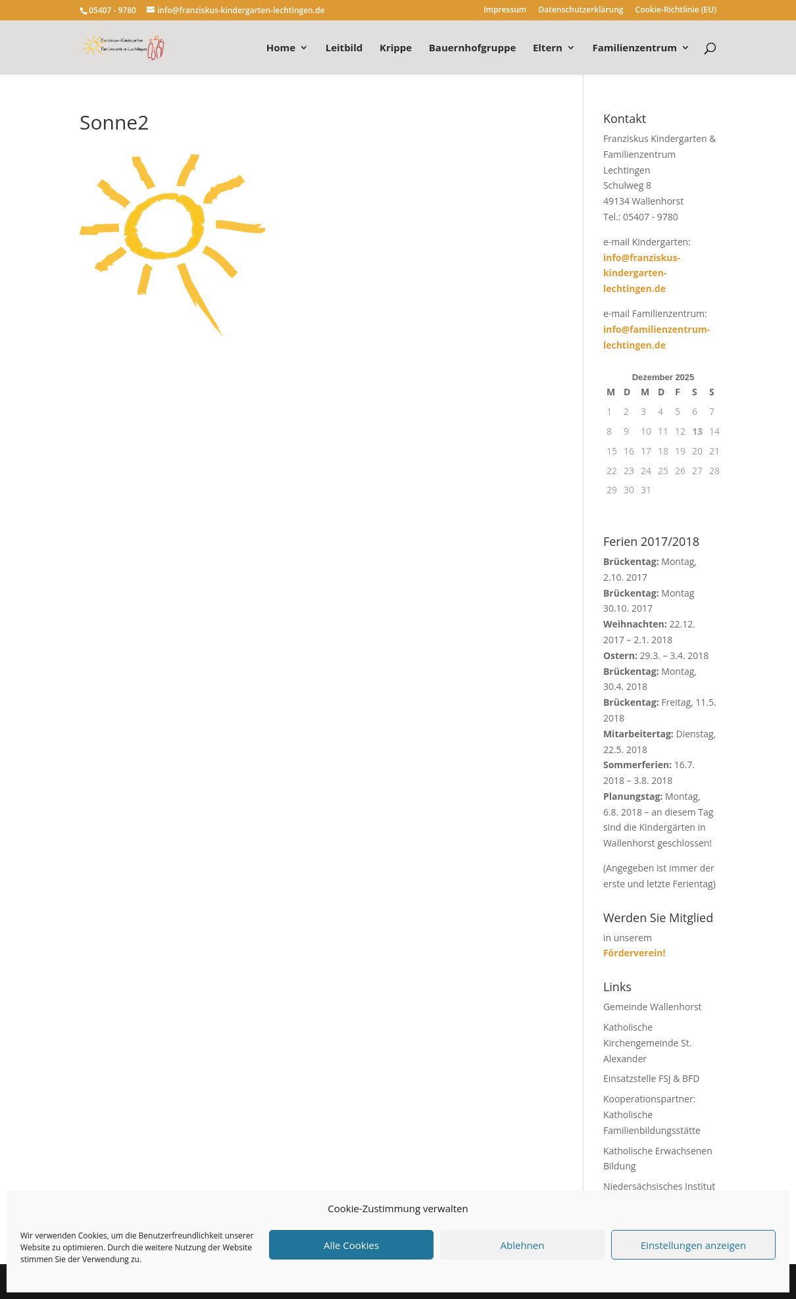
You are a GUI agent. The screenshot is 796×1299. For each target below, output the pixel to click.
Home (280, 48)
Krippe (396, 48)
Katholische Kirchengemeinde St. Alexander (647, 1043)
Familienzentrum (635, 48)
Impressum (505, 10)
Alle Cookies (351, 1245)
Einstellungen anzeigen (693, 1245)
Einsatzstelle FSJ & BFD (651, 1078)
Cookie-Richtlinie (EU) (676, 10)
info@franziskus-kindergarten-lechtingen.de (641, 273)
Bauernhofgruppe (472, 48)
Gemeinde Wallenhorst (652, 1006)
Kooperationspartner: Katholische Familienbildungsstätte (652, 1114)
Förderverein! (634, 952)
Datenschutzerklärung (580, 10)
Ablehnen (523, 1245)
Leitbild (344, 48)
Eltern (547, 48)
